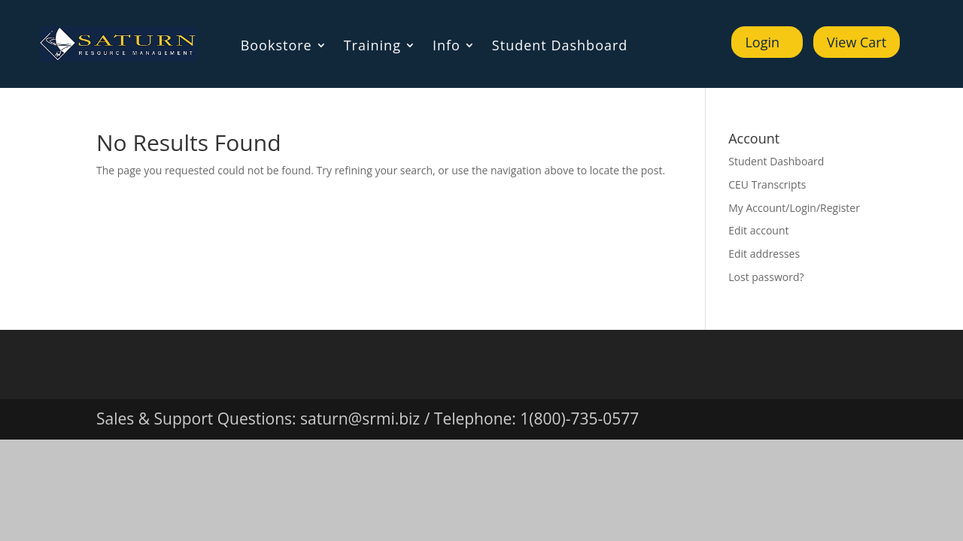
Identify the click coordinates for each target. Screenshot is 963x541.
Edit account (758, 230)
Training (372, 47)
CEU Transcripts (767, 184)
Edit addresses (764, 253)
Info (446, 47)
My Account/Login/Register (794, 208)
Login (762, 42)
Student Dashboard (559, 47)
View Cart (856, 42)
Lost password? (766, 277)
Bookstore (276, 47)
